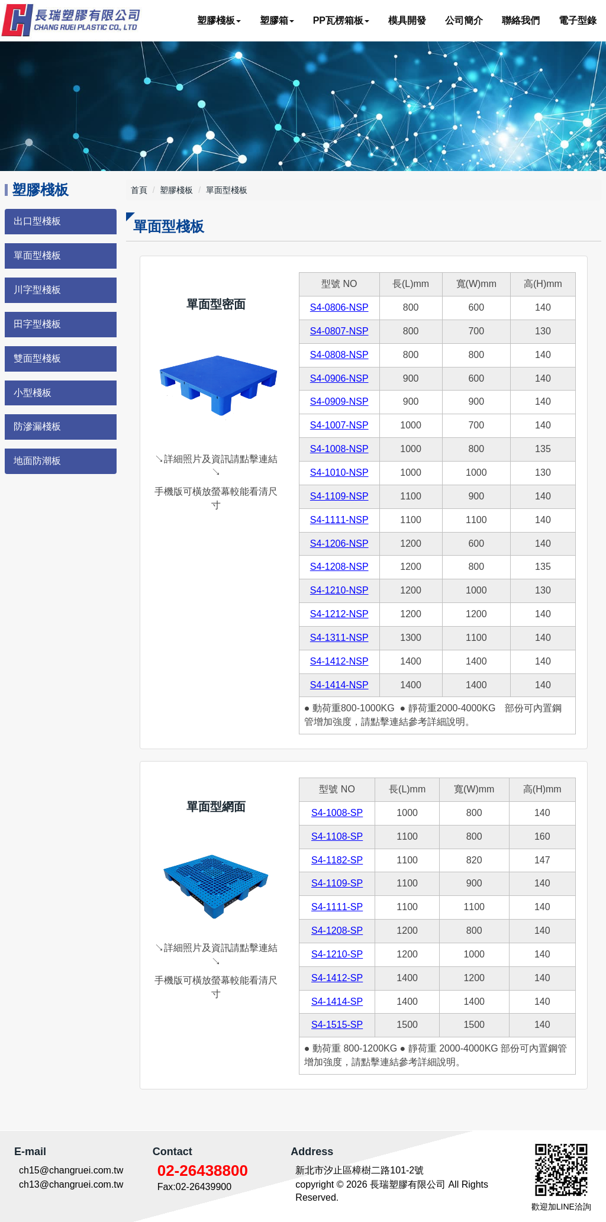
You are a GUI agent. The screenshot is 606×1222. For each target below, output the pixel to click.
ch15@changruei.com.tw (71, 1170)
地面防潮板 (37, 461)
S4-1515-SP (337, 1025)
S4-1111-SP (337, 907)
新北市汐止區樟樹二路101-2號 (359, 1170)
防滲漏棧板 (37, 426)
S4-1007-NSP (339, 425)
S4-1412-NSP (339, 661)
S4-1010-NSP (339, 472)
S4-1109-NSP (339, 496)
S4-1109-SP (337, 883)
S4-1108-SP (337, 836)
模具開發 (407, 20)
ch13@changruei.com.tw (71, 1184)
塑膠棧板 (176, 190)
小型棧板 (32, 393)
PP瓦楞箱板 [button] (341, 20)
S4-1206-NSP (339, 544)
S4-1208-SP (337, 931)
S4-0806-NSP (339, 307)
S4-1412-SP (337, 978)
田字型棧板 (37, 324)
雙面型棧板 (37, 358)
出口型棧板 (37, 221)
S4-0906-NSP (339, 378)
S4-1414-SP (337, 1002)
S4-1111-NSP (339, 520)
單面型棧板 (37, 255)
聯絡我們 (521, 20)
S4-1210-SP (337, 954)
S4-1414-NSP (339, 685)
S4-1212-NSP (339, 614)
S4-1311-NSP (339, 638)
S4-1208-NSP (339, 567)
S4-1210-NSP (339, 590)
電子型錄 (578, 20)
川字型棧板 (37, 290)
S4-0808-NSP (339, 355)
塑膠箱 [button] (277, 20)
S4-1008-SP (337, 813)
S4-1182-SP (337, 860)
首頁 (139, 190)
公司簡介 (464, 20)
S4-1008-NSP (339, 449)
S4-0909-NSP (339, 401)
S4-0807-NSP (339, 331)
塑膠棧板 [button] (219, 20)
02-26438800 (202, 1170)
